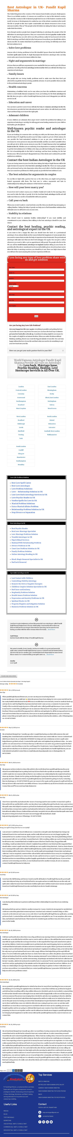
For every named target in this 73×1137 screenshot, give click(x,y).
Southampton (21, 461)
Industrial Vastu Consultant (15, 1124)
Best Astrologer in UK (17, 523)
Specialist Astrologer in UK (19, 573)
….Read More (50, 629)
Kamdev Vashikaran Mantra (49, 1088)
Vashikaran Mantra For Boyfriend (51, 1097)
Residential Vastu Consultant (15, 1130)
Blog (5, 1114)
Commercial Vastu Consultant (16, 1127)
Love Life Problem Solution (19, 477)
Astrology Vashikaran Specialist (51, 1084)
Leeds (21, 427)
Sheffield (21, 431)
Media (6, 1111)
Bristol (52, 420)
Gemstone (7, 1120)
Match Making (43, 1081)
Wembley (21, 465)
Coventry (21, 394)
